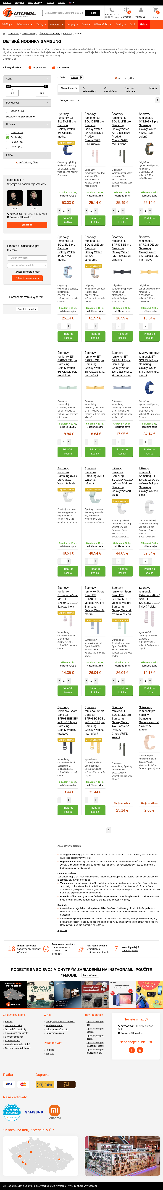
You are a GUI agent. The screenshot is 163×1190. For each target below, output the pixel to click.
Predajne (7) (34, 2)
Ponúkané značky (54, 1025)
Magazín (19, 2)
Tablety (40, 24)
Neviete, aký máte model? (27, 272)
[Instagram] (140, 1050)
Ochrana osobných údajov (18, 1048)
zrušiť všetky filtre (27, 162)
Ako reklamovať (12, 1040)
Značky (50, 2)
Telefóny (6, 24)
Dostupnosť (12, 102)
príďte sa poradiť (130, 950)
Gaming (120, 24)
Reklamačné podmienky (16, 1033)
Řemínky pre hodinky (49, 33)
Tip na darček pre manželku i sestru (95, 1044)
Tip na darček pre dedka (95, 1037)
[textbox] (27, 258)
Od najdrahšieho (110, 90)
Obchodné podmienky (15, 1029)
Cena (9, 78)
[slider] (8, 86)
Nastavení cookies (55, 1033)
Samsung (67, 33)
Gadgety (71, 24)
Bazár (133, 24)
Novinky (153, 88)
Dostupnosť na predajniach (19, 116)
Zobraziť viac (9, 59)
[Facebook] (132, 1050)
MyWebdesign (90, 1186)
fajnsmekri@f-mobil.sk (19, 217)
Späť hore (62, 930)
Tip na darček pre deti (95, 1023)
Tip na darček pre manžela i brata (95, 1051)
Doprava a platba (13, 1025)
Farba (9, 155)
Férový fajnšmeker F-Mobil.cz (60, 1021)
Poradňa (7, 2)
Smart (85, 24)
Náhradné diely (102, 24)
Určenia (10, 124)
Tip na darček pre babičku (95, 1030)
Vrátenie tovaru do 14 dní (17, 1044)
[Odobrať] (77, 78)
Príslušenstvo (24, 24)
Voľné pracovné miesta (57, 1029)
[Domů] (3, 33)
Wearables (55, 24)
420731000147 (27, 214)
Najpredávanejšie (69, 88)
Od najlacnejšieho (89, 90)
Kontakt (61, 2)
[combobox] (27, 258)
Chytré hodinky (29, 33)
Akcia (143, 24)
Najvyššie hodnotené (130, 90)
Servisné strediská (14, 1037)
